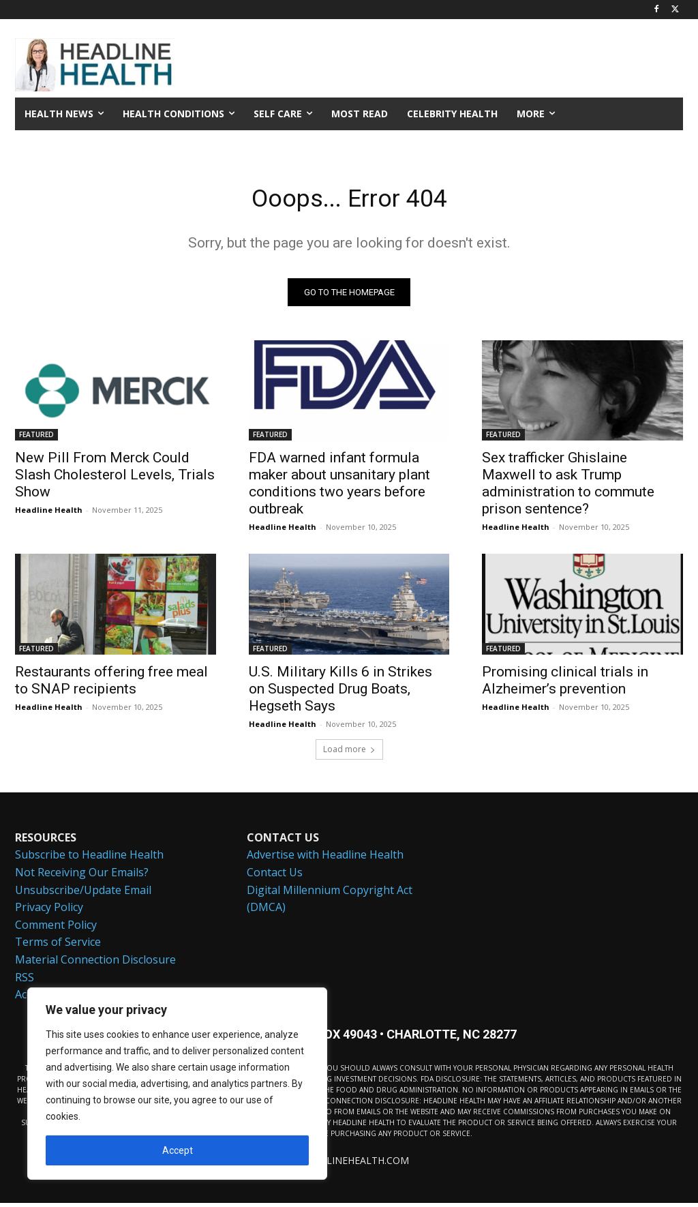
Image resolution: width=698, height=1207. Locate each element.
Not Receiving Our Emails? (82, 876)
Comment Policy (56, 928)
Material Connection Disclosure (95, 964)
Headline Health (48, 514)
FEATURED (36, 438)
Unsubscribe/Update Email (83, 893)
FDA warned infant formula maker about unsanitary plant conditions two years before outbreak (339, 487)
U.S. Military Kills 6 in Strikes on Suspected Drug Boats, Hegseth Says (340, 692)
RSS (24, 981)
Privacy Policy (49, 911)
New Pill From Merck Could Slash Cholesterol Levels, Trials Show (115, 478)
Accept (177, 1150)
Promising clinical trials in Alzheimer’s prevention (565, 683)
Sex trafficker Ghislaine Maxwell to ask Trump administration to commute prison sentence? (568, 487)
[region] (177, 1083)
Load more (349, 753)
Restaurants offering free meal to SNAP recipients (111, 683)
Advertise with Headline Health (325, 859)
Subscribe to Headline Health (89, 859)
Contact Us (275, 876)
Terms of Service (58, 946)
